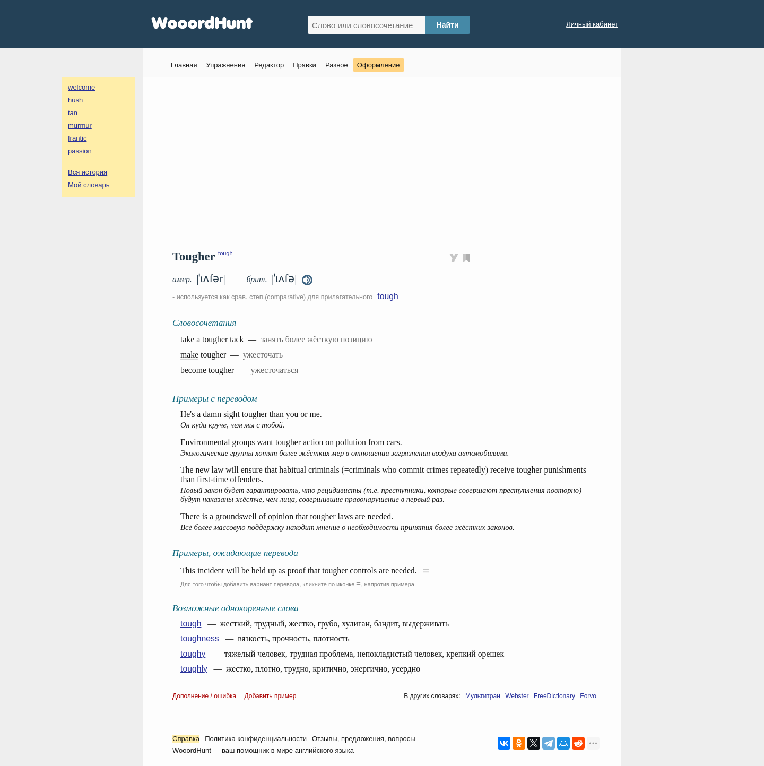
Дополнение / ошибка (204, 696)
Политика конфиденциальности (256, 739)
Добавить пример (271, 696)
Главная (184, 65)
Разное (336, 65)
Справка (185, 739)
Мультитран (482, 696)
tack (237, 339)
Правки (304, 65)
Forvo (588, 696)
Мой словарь (89, 185)
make (189, 354)
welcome (81, 87)
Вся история (87, 172)
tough (225, 253)
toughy (192, 653)
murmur (80, 125)
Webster (516, 696)
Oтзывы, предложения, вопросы (363, 739)
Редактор (269, 65)
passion (80, 151)
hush (75, 100)
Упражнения (225, 65)
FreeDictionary (554, 696)
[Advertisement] (386, 162)
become (193, 370)
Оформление (378, 65)
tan (72, 113)
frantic (77, 138)
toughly (193, 668)
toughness (199, 638)
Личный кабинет (592, 24)
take (187, 339)
